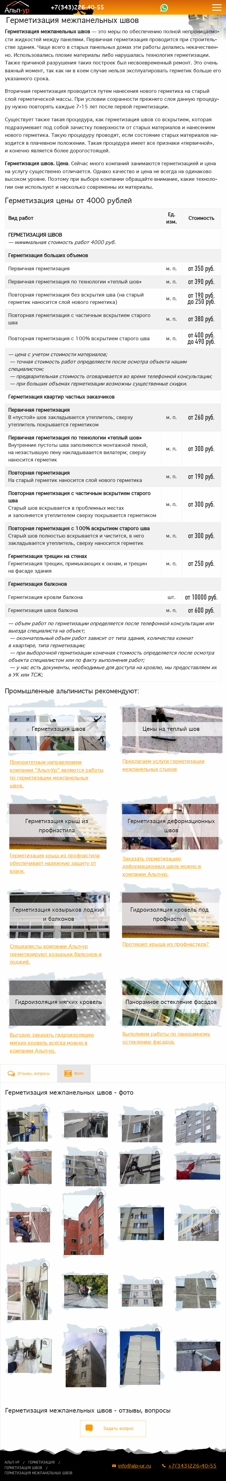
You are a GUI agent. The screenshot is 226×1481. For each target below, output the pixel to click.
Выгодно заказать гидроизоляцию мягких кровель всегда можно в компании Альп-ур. (52, 1042)
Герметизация (41, 1462)
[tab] (28, 1073)
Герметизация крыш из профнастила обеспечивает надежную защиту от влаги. (55, 863)
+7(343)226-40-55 (77, 7)
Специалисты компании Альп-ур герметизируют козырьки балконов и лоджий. (56, 954)
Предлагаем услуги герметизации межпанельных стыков (163, 765)
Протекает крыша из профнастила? (165, 944)
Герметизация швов (23, 1468)
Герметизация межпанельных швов (38, 1473)
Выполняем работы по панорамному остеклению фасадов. (166, 1038)
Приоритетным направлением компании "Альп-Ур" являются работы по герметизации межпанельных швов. (57, 774)
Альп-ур (12, 1462)
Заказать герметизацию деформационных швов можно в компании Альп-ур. (161, 866)
